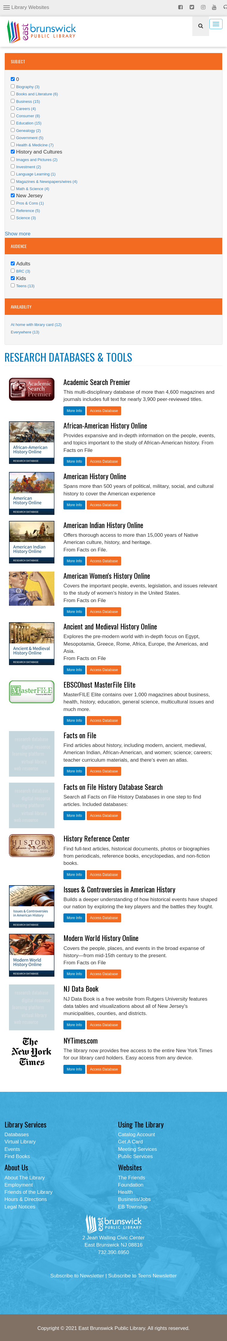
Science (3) (26, 218)
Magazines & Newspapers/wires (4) (46, 181)
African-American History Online (105, 425)
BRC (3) (23, 271)
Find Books (17, 1156)
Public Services (135, 1156)
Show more (18, 234)
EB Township (132, 1207)
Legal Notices (19, 1207)
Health (125, 1192)
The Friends (131, 1178)
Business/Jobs (134, 1199)
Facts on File (79, 735)
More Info (74, 411)
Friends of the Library (28, 1192)
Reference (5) (28, 210)
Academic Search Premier (96, 381)
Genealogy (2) (28, 130)
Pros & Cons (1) (30, 203)
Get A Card (130, 1142)
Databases (16, 1134)
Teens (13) (25, 286)
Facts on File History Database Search (113, 786)
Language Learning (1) (36, 174)
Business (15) (28, 101)
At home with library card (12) (36, 324)
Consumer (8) (28, 116)
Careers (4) (26, 108)
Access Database (104, 411)
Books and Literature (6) (37, 94)
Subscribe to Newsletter (77, 1276)
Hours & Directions (25, 1199)
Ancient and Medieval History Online (110, 626)
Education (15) (29, 123)
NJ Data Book (80, 988)
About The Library (24, 1178)
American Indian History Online (103, 524)
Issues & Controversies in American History (119, 889)
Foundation (131, 1185)
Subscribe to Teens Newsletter (142, 1276)
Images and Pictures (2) (36, 159)
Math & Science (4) (32, 189)
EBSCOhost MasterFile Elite (99, 684)
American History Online (94, 475)
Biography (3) (27, 87)
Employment (18, 1185)
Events (12, 1149)
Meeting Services (137, 1149)
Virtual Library (20, 1142)
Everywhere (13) (25, 332)
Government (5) (29, 138)
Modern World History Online (100, 937)
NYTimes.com (80, 1040)
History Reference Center (96, 838)
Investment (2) (28, 167)
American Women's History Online (106, 575)
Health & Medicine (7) (35, 145)
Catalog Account (136, 1134)
